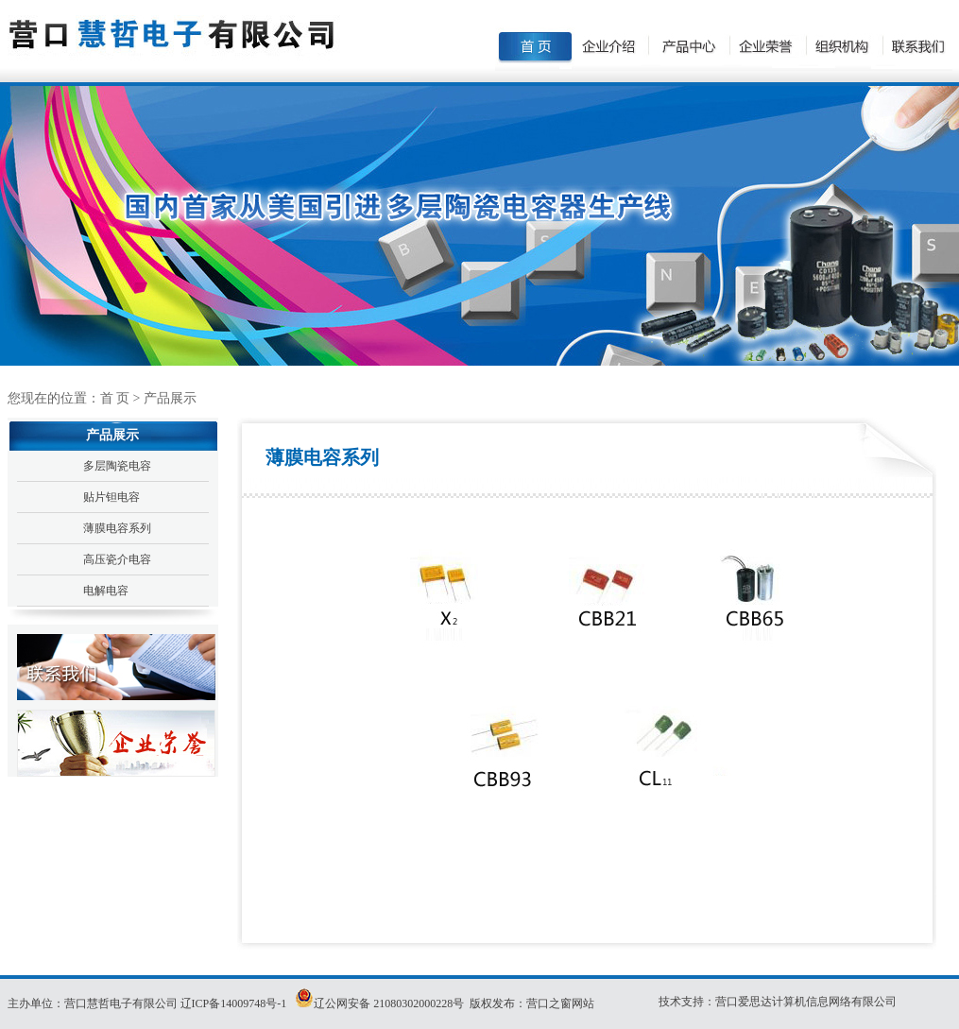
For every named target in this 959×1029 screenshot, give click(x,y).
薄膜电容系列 (117, 528)
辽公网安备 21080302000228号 (389, 1003)
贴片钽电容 (111, 497)
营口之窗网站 (560, 1003)
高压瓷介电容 (117, 559)
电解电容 (105, 590)
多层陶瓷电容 (117, 465)
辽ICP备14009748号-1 (235, 1003)
